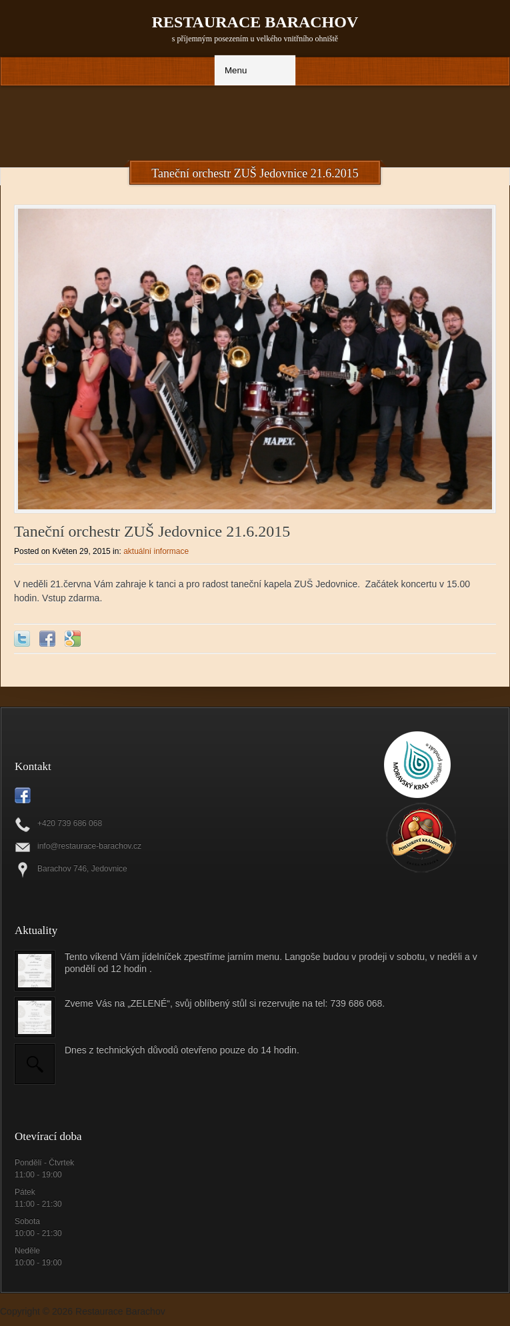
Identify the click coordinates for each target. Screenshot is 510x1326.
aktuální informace (156, 551)
